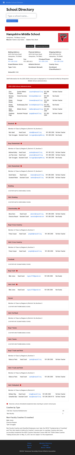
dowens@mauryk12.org (37, 175)
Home (29, 443)
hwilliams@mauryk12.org (36, 109)
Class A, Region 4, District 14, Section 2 (29, 128)
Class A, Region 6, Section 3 (25, 230)
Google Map (30, 46)
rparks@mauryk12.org (35, 359)
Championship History (42, 46)
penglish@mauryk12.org (35, 234)
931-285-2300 (12, 61)
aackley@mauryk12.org (35, 152)
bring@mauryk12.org (35, 394)
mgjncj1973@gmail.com (34, 276)
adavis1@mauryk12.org (36, 214)
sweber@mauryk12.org (37, 177)
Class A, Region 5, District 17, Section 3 (29, 148)
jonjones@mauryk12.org (36, 155)
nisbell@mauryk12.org (35, 132)
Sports (29, 445)
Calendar (46, 445)
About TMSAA (45, 447)
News (29, 447)
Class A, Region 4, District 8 (25, 390)
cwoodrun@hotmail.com (37, 216)
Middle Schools (11, 21)
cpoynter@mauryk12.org (36, 92)
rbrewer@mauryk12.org (35, 100)
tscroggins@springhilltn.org (36, 135)
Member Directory (45, 443)
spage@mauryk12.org (35, 113)
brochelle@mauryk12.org (36, 105)
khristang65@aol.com (35, 96)
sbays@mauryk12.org (35, 397)
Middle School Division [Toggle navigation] (13, 2)
